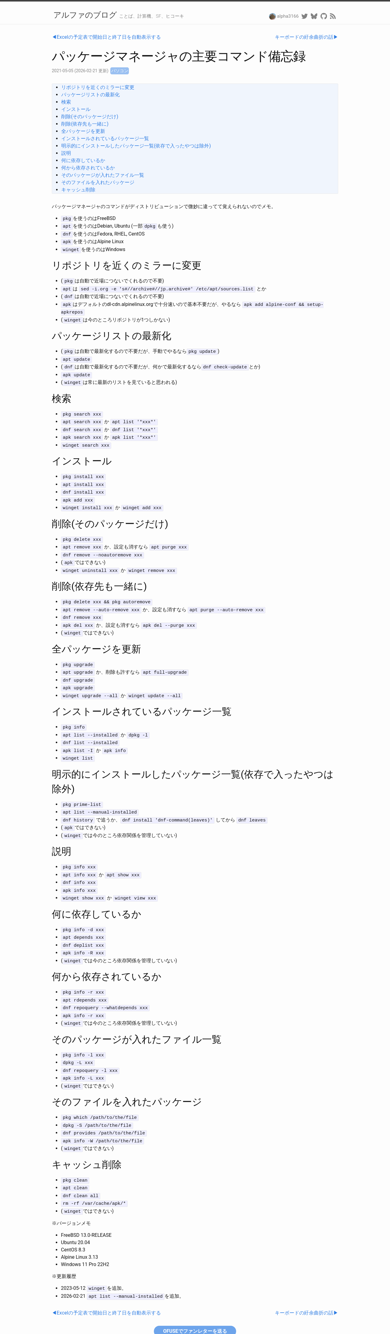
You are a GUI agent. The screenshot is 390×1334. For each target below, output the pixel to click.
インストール (75, 109)
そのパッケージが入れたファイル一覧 (102, 175)
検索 (66, 102)
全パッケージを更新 (83, 131)
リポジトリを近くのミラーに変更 (97, 87)
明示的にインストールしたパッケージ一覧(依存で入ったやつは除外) (136, 146)
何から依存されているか (88, 168)
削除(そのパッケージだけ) (89, 116)
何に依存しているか (83, 160)
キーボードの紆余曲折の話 (304, 37)
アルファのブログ (85, 15)
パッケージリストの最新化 (90, 95)
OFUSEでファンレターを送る (195, 1293)
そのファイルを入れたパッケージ (97, 182)
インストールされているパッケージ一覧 (105, 138)
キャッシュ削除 (78, 190)
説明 (66, 153)
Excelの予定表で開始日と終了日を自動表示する (109, 37)
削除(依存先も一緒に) (84, 124)
